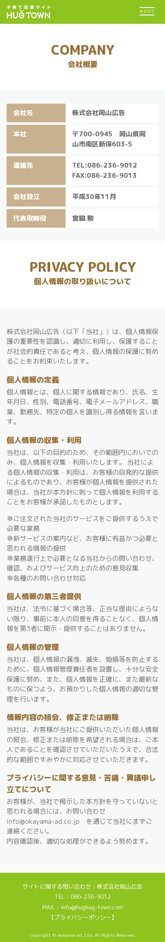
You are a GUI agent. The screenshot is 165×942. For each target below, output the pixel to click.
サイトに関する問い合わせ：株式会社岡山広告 (82, 886)
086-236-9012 (90, 897)
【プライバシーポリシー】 (82, 917)
